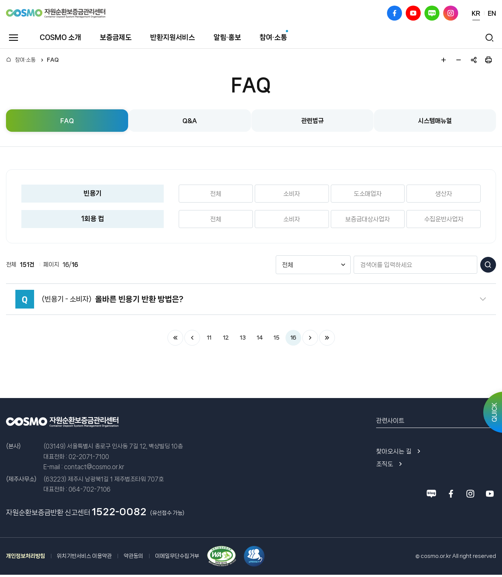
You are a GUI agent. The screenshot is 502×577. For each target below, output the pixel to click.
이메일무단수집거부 (177, 556)
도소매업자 (368, 193)
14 (260, 338)
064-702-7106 (90, 489)
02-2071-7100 (89, 456)
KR (476, 13)
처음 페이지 (175, 338)
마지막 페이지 (327, 338)
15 (276, 338)
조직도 (384, 464)
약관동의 (133, 556)
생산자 (443, 193)
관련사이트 (390, 420)
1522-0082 (119, 512)
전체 (215, 193)
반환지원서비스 (172, 37)
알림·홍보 (227, 37)
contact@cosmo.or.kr (94, 467)
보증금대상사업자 (367, 219)
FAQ (53, 60)
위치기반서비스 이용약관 (84, 556)
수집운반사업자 (443, 219)
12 (226, 338)
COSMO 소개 (60, 37)
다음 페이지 (310, 338)
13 (242, 338)
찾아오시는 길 (393, 451)
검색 (488, 265)
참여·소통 (273, 37)
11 (209, 338)
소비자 (291, 193)
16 (293, 338)
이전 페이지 (192, 338)
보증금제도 (115, 37)
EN (492, 13)
